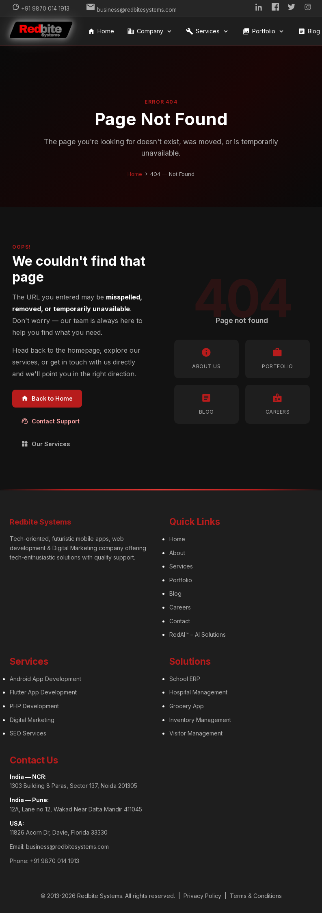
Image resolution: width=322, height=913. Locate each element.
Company (150, 31)
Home (101, 31)
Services (207, 31)
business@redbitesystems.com (67, 846)
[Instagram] (308, 8)
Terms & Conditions (256, 895)
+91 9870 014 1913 (54, 860)
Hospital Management (198, 692)
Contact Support (50, 421)
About (177, 552)
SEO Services (28, 733)
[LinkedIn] (259, 8)
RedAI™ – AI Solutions (197, 634)
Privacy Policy (202, 895)
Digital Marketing (32, 719)
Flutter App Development (43, 692)
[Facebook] (275, 8)
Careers (180, 607)
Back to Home (47, 398)
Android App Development (45, 678)
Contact (179, 621)
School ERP (184, 678)
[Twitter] (291, 8)
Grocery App (186, 706)
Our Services (45, 444)
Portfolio (263, 31)
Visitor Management (196, 733)
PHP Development (34, 706)
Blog (175, 593)
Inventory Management (200, 719)
